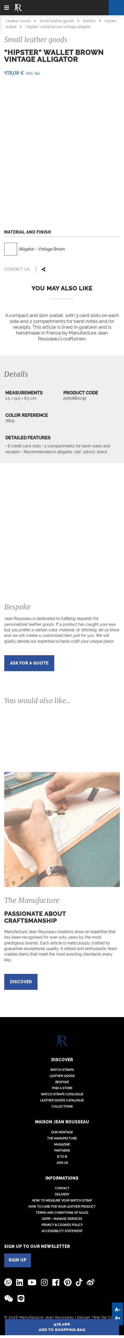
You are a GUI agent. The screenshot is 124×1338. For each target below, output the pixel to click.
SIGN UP (17, 1260)
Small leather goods (57, 21)
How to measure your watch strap (62, 1200)
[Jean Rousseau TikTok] (79, 1282)
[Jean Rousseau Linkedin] (19, 1282)
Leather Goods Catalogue (62, 1100)
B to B (62, 1156)
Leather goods (62, 1076)
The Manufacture (62, 1138)
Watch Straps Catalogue (62, 1094)
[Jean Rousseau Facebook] (56, 1282)
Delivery (62, 1194)
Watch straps (62, 1069)
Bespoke (62, 1082)
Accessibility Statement (62, 1231)
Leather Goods (18, 21)
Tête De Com (104, 1317)
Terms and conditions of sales (62, 1212)
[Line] (21, 1298)
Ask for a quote (29, 663)
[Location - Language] (88, 7)
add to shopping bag (62, 1327)
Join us (62, 1162)
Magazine (62, 1144)
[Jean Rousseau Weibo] (91, 1282)
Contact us (17, 269)
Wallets (89, 21)
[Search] (116, 7)
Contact (62, 1188)
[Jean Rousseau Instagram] (44, 1282)
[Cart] (99, 7)
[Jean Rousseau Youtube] (32, 1282)
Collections (62, 1106)
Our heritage (62, 1132)
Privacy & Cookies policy (62, 1224)
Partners (62, 1150)
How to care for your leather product (62, 1206)
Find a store (62, 1088)
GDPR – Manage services (62, 1218)
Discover (21, 982)
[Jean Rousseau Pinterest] (68, 1282)
